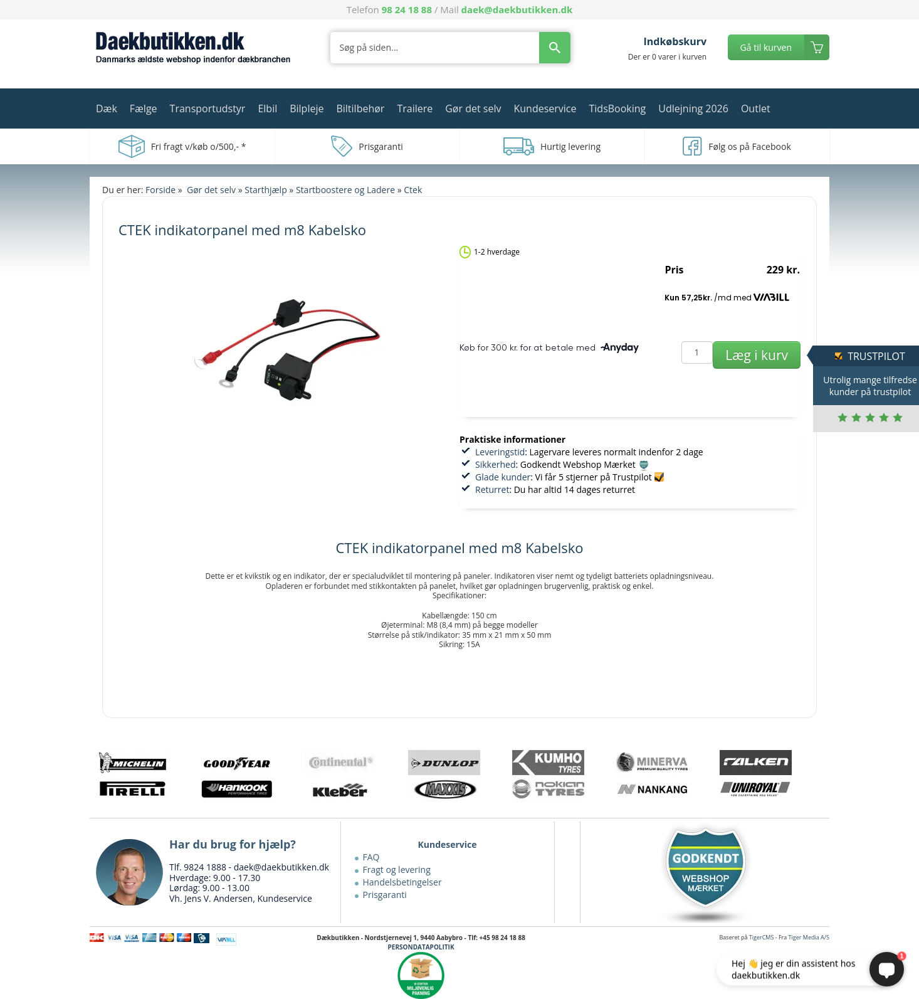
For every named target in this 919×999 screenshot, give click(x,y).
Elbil (267, 108)
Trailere (415, 108)
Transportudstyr (208, 108)
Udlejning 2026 (693, 108)
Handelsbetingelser (402, 882)
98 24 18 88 (407, 9)
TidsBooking (617, 108)
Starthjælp (265, 190)
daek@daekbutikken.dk (517, 9)
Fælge (143, 108)
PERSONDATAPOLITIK (421, 947)
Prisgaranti (385, 895)
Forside (160, 190)
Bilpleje (306, 108)
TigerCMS (761, 937)
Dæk (106, 108)
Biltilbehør (360, 108)
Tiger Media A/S (809, 937)
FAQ (371, 857)
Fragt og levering (397, 869)
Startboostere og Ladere (345, 190)
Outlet (755, 108)
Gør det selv (473, 108)
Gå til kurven (766, 47)
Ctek (413, 190)
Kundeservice (544, 108)
